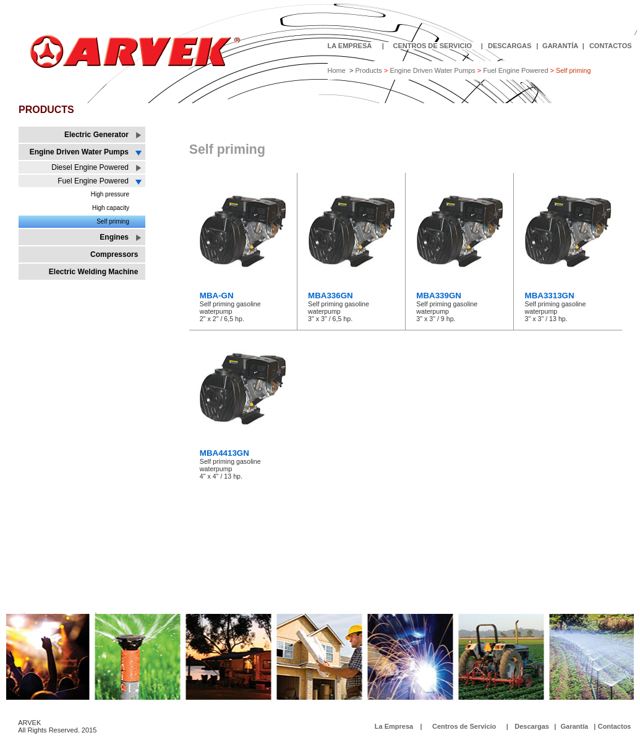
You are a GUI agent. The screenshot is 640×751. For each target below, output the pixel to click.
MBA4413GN (224, 453)
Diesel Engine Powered (96, 168)
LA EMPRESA (350, 45)
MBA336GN (330, 295)
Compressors (116, 254)
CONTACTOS (610, 45)
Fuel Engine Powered (515, 70)
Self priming (112, 221)
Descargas (531, 726)
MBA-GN (217, 295)
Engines (121, 238)
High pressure (110, 194)
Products (368, 70)
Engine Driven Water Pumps (432, 70)
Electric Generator (103, 135)
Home (337, 70)
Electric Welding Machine (95, 271)
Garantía (574, 726)
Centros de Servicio (464, 726)
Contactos (614, 726)
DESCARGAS (509, 45)
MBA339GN (438, 295)
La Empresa (394, 726)
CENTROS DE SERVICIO (432, 45)
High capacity (110, 207)
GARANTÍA (560, 45)
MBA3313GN (549, 295)
